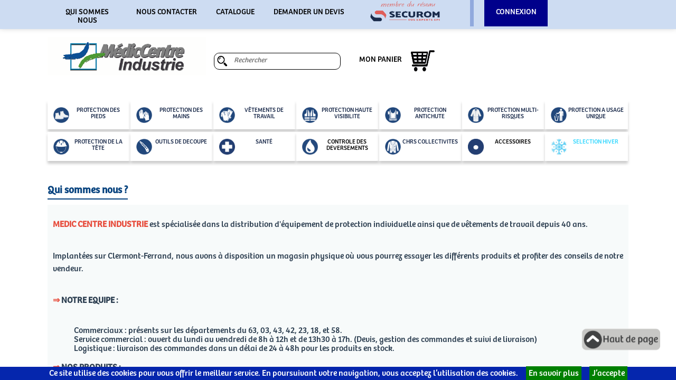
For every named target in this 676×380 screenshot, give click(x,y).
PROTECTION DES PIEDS (86, 115)
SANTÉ (246, 147)
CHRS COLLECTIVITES (421, 147)
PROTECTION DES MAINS (169, 115)
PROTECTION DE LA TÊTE (88, 147)
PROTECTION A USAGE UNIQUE (587, 115)
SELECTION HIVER (584, 147)
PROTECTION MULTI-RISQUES (503, 115)
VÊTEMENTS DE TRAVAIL (251, 115)
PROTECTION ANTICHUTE (415, 115)
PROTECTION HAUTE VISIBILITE (337, 115)
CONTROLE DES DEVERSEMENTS (335, 147)
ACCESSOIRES (499, 147)
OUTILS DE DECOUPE (171, 147)
